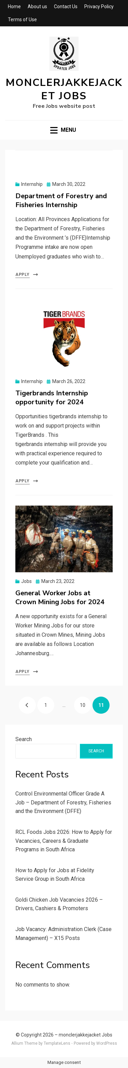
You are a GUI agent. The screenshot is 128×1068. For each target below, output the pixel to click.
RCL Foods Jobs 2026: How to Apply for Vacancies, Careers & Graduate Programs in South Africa (63, 841)
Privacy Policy (99, 6)
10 (85, 702)
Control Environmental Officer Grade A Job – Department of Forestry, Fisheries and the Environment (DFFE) (63, 802)
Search (23, 739)
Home (14, 6)
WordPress (106, 1043)
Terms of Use (22, 19)
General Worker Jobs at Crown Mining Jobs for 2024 (59, 597)
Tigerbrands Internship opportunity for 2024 (51, 398)
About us (37, 6)
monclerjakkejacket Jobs (64, 89)
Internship (32, 184)
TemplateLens (57, 1043)
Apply (22, 274)
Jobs (26, 581)
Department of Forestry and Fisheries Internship (61, 200)
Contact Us (65, 6)
